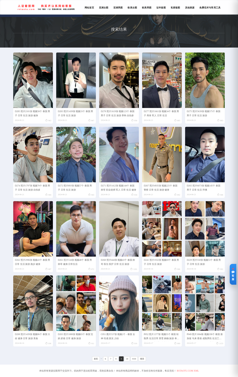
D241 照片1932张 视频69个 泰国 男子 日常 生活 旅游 (161, 262)
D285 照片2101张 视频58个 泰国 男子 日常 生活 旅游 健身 (32, 113)
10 (127, 359)
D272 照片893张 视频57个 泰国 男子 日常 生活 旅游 (75, 187)
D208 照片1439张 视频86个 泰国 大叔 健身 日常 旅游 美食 (32, 336)
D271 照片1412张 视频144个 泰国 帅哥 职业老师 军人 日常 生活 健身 (118, 187)
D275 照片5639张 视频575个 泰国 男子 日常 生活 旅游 (203, 113)
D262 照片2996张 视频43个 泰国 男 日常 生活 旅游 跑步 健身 (32, 262)
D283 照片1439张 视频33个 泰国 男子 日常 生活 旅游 (75, 113)
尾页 (142, 359)
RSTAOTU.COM (185, 371)
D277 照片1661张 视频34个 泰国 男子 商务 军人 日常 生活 (161, 113)
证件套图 (161, 7)
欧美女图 (132, 7)
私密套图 (175, 7)
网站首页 (89, 7)
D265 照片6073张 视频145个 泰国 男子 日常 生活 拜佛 (203, 187)
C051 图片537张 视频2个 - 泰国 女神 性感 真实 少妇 (118, 336)
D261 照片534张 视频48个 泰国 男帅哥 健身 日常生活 (75, 262)
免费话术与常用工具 (209, 7)
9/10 (134, 359)
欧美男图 (146, 7)
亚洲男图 (118, 7)
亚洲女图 (103, 7)
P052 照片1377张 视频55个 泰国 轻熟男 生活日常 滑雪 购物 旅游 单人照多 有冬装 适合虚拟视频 (161, 337)
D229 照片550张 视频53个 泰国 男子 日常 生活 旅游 (204, 262)
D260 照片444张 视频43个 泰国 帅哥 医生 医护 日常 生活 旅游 (118, 262)
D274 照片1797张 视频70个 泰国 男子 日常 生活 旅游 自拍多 (32, 187)
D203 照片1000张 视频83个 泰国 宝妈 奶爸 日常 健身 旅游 (75, 336)
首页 (96, 359)
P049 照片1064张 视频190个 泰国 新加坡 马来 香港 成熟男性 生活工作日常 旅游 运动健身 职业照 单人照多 (205, 337)
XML (196, 371)
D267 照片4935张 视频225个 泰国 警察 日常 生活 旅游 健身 (160, 187)
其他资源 (190, 7)
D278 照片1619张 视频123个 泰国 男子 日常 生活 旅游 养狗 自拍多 (117, 113)
